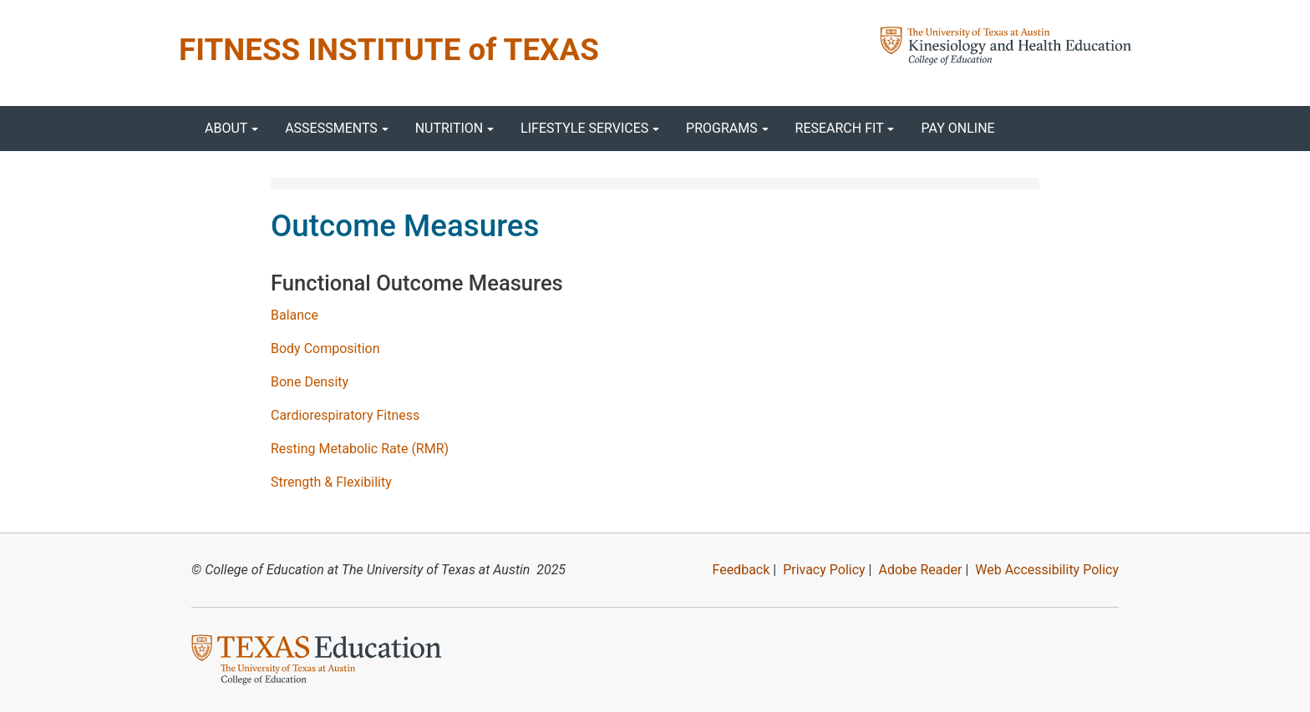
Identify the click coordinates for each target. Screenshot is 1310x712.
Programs (722, 128)
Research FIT (839, 128)
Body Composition (325, 348)
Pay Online (957, 128)
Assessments (331, 128)
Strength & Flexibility (331, 482)
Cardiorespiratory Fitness (345, 415)
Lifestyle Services (584, 128)
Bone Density (309, 382)
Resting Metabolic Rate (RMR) (360, 449)
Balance (294, 315)
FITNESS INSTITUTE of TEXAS (389, 50)
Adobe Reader (920, 570)
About (226, 128)
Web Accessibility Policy (1047, 570)
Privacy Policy (824, 570)
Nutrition (449, 128)
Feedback (740, 570)
